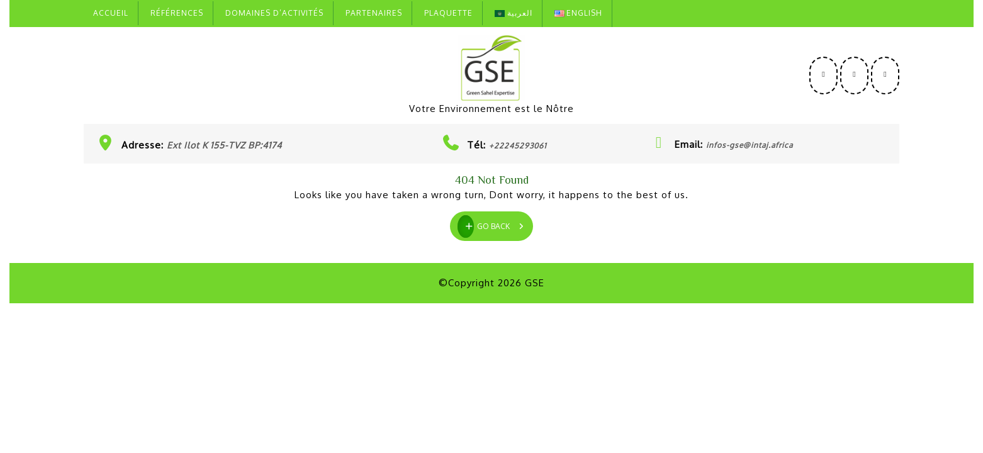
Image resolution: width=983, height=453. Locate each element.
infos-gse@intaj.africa (749, 145)
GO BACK (495, 224)
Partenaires (373, 13)
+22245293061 (518, 145)
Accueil (110, 13)
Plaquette (448, 13)
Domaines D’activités (274, 13)
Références (176, 13)
